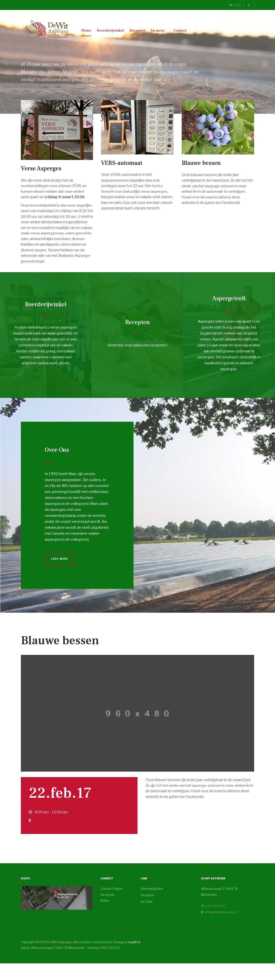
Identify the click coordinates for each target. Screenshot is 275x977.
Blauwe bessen (60, 654)
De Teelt (146, 915)
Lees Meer (59, 572)
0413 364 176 (215, 920)
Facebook (107, 908)
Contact (180, 30)
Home (86, 30)
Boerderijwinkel (110, 30)
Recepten (137, 30)
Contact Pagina (112, 902)
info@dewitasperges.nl (221, 926)
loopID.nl (134, 956)
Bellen (105, 914)
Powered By (231, 960)
